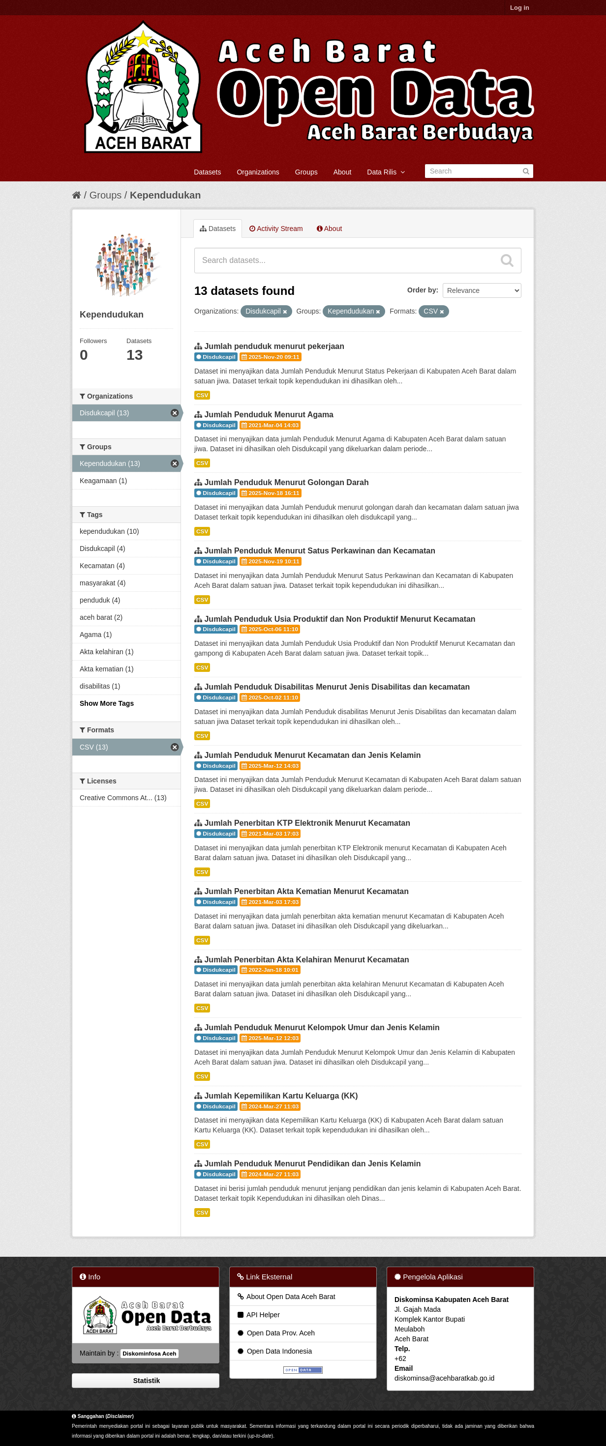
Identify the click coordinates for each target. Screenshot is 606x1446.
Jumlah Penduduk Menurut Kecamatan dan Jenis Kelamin (312, 755)
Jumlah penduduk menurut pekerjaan (274, 346)
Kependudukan (165, 195)
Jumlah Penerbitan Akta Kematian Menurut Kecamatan (306, 891)
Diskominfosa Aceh (149, 1353)
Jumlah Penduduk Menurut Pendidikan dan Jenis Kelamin (312, 1163)
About (342, 172)
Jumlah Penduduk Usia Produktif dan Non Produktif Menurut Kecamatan (339, 619)
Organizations (258, 172)
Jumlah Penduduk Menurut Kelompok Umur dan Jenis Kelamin (321, 1027)
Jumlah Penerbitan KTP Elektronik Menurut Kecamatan (307, 823)
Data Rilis (386, 172)
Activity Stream (276, 228)
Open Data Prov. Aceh (275, 1333)
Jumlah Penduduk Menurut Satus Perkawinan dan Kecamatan (319, 551)
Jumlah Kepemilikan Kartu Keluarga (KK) (281, 1096)
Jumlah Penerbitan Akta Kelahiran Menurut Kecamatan (306, 959)
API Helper (258, 1315)
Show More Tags (107, 703)
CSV (202, 395)
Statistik (145, 1381)
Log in (519, 7)
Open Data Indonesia (274, 1351)
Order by (421, 290)
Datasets (207, 172)
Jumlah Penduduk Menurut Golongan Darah (286, 482)
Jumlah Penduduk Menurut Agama (268, 414)
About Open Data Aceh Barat (285, 1297)
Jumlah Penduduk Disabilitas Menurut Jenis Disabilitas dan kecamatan (337, 687)
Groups (306, 172)
